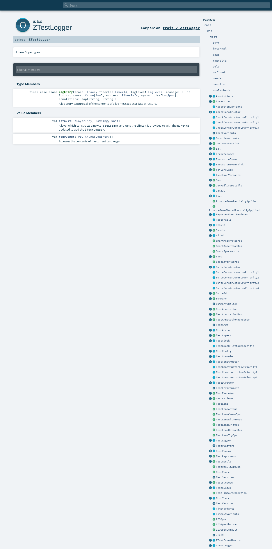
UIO (80, 136)
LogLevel (155, 92)
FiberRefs (130, 95)
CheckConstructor (228, 111)
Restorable (223, 219)
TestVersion (224, 503)
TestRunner (223, 472)
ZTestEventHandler (229, 540)
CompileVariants (227, 138)
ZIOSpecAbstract (227, 524)
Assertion (223, 101)
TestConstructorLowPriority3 (236, 377)
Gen (218, 180)
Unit (114, 120)
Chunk (89, 136)
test (39, 21)
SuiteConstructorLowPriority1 (237, 272)
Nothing (102, 120)
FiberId (121, 92)
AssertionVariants (229, 106)
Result (220, 225)
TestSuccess (224, 482)
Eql (218, 148)
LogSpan (168, 95)
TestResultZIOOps (228, 466)
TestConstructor (227, 361)
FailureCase (224, 169)
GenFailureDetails (229, 185)
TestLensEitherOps (229, 419)
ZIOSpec (221, 519)
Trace (91, 92)
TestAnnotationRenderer (233, 319)
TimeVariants (225, 508)
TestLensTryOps (226, 435)
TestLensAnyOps (226, 409)
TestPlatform (225, 445)
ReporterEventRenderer (232, 214)
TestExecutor (225, 393)
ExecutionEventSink (230, 164)
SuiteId (221, 293)
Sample (220, 230)
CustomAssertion (227, 143)
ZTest (220, 535)
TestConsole (224, 356)
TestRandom (223, 451)
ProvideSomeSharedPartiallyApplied (234, 210)
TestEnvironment (227, 388)
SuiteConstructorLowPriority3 (237, 282)
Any (98, 95)
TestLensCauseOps (228, 414)
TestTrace (223, 498)
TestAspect (223, 335)
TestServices (225, 477)
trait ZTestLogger (181, 28)
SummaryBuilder (226, 303)
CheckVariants (226, 133)
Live (219, 196)
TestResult (223, 461)
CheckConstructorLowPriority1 (237, 117)
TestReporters (226, 456)
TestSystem (223, 487)
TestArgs (222, 324)
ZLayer (80, 120)
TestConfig (223, 351)
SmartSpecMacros (227, 251)
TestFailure (224, 398)
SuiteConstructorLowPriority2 (237, 277)
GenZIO (220, 190)
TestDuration (225, 382)
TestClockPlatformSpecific (235, 345)
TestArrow (223, 330)
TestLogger (223, 440)
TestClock (223, 340)
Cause (89, 95)
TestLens (222, 403)
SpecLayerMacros (227, 261)
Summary (221, 298)
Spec (219, 256)
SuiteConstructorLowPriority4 (237, 288)
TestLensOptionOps (229, 430)
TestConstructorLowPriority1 (236, 366)
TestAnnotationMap (229, 314)
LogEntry (103, 136)
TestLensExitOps (227, 424)
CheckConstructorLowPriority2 (237, 122)
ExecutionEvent (226, 159)
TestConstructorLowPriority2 (236, 372)
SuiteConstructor (228, 267)
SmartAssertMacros (229, 240)
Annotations (224, 96)
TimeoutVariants (227, 513)
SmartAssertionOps (229, 246)
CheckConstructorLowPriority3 (237, 127)
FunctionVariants (228, 175)
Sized (220, 235)
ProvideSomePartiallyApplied (236, 201)
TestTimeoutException (231, 492)
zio (34, 21)
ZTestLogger (224, 545)
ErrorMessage (225, 154)
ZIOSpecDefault (226, 529)
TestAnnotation (226, 309)
